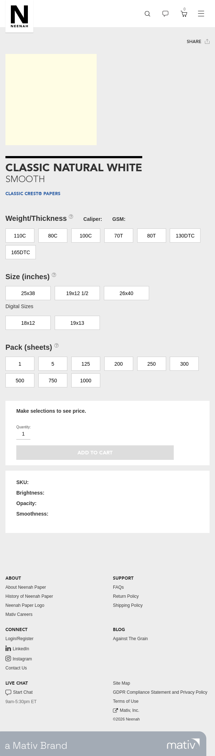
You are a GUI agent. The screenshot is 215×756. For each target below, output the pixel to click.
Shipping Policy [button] (128, 605)
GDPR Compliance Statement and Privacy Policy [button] (160, 692)
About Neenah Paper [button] (25, 587)
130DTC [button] (185, 236)
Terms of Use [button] (126, 701)
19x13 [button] (77, 323)
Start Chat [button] (19, 693)
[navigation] (201, 14)
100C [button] (86, 236)
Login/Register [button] (19, 638)
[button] (19, 16)
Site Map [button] (121, 683)
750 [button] (53, 380)
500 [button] (20, 380)
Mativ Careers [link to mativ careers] (19, 614)
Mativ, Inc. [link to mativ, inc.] (126, 710)
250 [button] (151, 364)
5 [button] (52, 364)
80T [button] (151, 236)
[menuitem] (147, 13)
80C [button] (53, 236)
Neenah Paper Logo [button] (24, 605)
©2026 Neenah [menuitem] (126, 719)
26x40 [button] (126, 293)
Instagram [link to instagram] (18, 658)
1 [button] (19, 364)
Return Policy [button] (126, 596)
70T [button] (118, 236)
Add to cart (95, 453)
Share (198, 41)
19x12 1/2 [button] (77, 293)
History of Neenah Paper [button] (29, 596)
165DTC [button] (20, 252)
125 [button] (85, 364)
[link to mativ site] (183, 744)
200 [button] (118, 364)
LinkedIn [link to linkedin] (17, 648)
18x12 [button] (28, 323)
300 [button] (184, 364)
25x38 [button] (28, 293)
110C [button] (20, 236)
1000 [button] (85, 380)
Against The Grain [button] (130, 638)
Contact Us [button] (16, 668)
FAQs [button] (118, 587)
